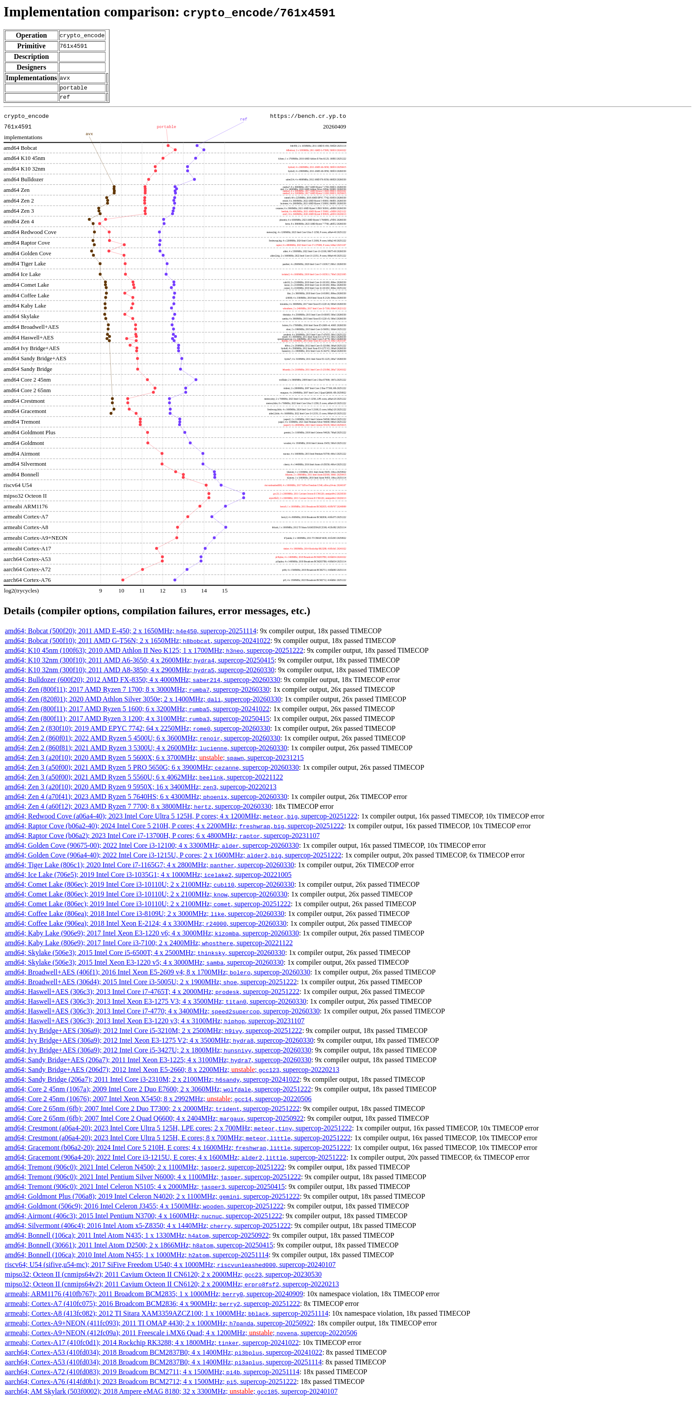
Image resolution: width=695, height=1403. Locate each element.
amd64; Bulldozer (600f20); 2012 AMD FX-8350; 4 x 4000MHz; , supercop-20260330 (142, 682)
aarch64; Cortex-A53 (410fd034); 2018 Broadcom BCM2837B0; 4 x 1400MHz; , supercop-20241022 (163, 1355)
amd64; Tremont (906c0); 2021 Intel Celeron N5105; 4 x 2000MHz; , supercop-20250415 (145, 1189)
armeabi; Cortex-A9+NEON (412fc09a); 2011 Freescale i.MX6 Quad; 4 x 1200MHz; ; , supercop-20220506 (181, 1335)
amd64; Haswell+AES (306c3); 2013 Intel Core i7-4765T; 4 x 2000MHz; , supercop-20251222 (152, 994)
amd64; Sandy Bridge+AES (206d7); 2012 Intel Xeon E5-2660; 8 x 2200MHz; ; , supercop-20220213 (172, 1072)
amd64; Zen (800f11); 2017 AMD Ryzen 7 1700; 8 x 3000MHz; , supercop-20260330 (137, 692)
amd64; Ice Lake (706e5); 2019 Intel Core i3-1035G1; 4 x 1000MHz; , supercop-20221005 (148, 877)
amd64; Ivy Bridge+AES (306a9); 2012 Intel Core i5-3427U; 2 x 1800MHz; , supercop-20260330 (158, 1052)
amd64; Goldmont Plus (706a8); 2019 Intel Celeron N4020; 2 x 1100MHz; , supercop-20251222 (152, 1199)
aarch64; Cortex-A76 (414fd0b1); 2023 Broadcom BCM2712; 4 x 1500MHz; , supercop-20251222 (151, 1384)
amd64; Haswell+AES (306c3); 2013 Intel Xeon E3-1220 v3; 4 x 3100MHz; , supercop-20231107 (155, 1023)
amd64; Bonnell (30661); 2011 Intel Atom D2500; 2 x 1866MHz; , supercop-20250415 (139, 1247)
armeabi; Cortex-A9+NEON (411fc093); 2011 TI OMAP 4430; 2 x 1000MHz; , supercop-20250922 (159, 1325)
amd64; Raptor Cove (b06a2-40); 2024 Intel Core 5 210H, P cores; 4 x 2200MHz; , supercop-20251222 (174, 828)
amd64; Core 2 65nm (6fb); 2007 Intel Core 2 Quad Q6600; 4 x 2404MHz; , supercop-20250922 (154, 1121)
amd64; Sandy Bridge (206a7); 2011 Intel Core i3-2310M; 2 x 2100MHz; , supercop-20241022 (152, 1082)
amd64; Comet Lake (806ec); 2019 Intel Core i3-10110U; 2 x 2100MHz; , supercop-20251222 (148, 906)
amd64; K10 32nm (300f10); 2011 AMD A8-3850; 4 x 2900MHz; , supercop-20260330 (139, 672)
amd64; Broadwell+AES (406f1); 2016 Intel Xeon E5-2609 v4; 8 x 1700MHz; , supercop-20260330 (157, 974)
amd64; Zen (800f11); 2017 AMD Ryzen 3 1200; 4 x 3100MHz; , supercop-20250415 (137, 721)
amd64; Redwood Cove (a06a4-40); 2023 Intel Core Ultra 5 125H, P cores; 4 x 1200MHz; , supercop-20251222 (181, 818)
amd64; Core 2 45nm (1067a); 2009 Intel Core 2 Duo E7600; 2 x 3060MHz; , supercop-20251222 (158, 1091)
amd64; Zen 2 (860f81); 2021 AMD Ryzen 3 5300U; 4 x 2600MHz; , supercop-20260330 (146, 750)
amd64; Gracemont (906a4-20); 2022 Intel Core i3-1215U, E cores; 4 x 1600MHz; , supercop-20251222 (175, 1160)
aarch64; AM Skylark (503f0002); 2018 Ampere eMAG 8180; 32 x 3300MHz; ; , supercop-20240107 (171, 1394)
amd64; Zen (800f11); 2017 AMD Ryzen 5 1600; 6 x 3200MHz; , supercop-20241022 (137, 711)
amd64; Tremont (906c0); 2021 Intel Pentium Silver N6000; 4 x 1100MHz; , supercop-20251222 (153, 1179)
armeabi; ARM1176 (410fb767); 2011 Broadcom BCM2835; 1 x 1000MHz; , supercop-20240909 (154, 1296)
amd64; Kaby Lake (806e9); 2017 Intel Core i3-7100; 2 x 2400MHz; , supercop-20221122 (149, 945)
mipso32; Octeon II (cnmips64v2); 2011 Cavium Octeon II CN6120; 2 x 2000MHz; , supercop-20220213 (172, 1286)
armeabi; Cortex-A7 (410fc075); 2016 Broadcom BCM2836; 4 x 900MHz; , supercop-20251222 (152, 1306)
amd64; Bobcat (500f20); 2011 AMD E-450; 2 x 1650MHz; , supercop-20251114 (130, 633)
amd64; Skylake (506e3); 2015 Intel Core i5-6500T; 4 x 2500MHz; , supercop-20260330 (145, 955)
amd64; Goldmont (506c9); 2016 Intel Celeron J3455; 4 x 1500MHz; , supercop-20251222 (144, 1208)
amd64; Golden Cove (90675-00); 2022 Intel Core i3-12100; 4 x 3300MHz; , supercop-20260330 (152, 848)
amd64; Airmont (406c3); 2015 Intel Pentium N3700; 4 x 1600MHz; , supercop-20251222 (143, 1218)
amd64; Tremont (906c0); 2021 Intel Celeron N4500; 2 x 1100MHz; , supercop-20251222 (145, 1169)
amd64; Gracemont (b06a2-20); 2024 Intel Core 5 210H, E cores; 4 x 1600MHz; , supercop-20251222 (178, 1150)
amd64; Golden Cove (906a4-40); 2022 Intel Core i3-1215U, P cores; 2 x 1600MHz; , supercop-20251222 (173, 857)
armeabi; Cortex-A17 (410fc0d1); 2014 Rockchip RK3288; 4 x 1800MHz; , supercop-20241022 (152, 1345)
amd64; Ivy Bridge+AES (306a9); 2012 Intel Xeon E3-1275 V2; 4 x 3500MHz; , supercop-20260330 (159, 1043)
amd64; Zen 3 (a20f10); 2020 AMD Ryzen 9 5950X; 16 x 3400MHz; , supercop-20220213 (141, 789)
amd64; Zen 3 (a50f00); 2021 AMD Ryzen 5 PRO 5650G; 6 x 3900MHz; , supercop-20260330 (152, 770)
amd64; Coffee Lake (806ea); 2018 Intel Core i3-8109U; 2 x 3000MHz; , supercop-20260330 (144, 916)
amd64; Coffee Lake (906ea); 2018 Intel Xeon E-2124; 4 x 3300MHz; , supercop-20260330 (145, 926)
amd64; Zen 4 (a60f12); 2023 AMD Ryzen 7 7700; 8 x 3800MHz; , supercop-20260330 (138, 809)
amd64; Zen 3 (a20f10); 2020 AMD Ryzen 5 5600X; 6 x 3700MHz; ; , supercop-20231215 (154, 760)
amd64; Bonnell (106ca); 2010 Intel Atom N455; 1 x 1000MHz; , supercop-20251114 (137, 1257)
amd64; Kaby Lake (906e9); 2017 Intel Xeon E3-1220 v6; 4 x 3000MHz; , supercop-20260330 (152, 935)
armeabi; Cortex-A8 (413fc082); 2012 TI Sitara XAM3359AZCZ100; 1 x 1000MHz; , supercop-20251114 (166, 1316)
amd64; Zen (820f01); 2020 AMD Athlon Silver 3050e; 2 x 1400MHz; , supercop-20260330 (143, 701)
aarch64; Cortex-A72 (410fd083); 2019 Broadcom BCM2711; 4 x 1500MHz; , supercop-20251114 (152, 1374)
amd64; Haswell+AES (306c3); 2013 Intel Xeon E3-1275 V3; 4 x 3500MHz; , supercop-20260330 (155, 1004)
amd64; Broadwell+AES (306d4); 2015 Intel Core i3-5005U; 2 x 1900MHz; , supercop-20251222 (151, 984)
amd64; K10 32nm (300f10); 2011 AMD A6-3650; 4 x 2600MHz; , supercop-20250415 (139, 662)
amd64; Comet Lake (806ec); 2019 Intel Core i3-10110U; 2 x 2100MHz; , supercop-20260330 (149, 887)
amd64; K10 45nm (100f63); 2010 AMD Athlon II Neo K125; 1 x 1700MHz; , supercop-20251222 (154, 653)
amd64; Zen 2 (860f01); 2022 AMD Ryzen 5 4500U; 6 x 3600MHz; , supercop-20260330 (142, 740)
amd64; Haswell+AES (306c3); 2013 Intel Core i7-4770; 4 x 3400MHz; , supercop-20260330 (162, 1013)
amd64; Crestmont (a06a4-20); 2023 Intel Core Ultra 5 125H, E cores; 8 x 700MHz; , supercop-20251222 (178, 1140)
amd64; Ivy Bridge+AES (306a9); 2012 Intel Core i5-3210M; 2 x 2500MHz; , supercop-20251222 (153, 1033)
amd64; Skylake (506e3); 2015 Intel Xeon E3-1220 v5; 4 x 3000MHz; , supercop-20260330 (144, 965)
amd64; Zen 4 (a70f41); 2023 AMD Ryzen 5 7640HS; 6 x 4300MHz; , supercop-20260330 (146, 799)
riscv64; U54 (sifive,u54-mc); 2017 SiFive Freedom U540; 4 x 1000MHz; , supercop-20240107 (170, 1267)
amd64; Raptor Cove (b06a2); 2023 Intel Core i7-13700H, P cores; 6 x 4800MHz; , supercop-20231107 (162, 838)
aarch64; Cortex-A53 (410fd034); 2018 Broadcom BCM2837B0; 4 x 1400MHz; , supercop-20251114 (163, 1364)
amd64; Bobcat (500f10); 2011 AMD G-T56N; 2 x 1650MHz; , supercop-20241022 (137, 643)
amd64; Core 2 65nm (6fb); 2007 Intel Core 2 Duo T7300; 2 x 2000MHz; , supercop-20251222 (152, 1111)
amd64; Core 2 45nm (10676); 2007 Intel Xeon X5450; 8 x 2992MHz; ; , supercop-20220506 (158, 1101)
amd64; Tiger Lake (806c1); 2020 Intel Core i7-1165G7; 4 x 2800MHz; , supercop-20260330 (149, 867)
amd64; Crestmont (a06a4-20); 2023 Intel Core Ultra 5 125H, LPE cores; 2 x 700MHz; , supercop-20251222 (178, 1130)
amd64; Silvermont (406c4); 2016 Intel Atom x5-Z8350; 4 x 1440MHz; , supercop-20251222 (148, 1228)
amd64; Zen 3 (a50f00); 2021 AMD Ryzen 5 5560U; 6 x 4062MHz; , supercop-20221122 (144, 779)
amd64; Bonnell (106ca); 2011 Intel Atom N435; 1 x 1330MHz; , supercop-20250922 (137, 1238)
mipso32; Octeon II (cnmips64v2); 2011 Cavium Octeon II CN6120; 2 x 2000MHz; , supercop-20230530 (163, 1277)
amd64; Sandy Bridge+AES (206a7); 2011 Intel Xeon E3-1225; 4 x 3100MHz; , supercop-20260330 (158, 1062)
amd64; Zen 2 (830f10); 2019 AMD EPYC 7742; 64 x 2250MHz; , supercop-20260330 (137, 731)
